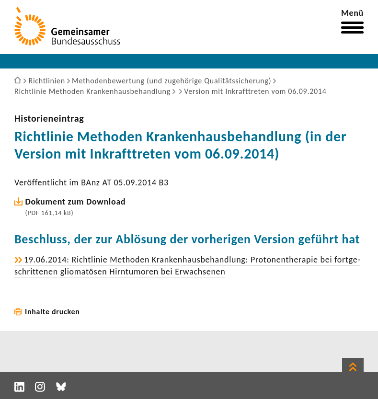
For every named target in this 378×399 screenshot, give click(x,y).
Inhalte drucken (52, 311)
